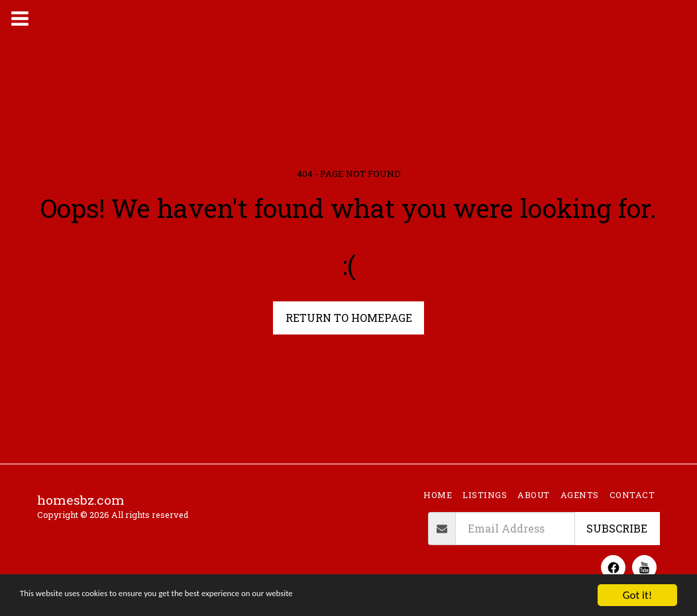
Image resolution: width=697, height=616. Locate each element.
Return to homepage (349, 318)
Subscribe (616, 528)
